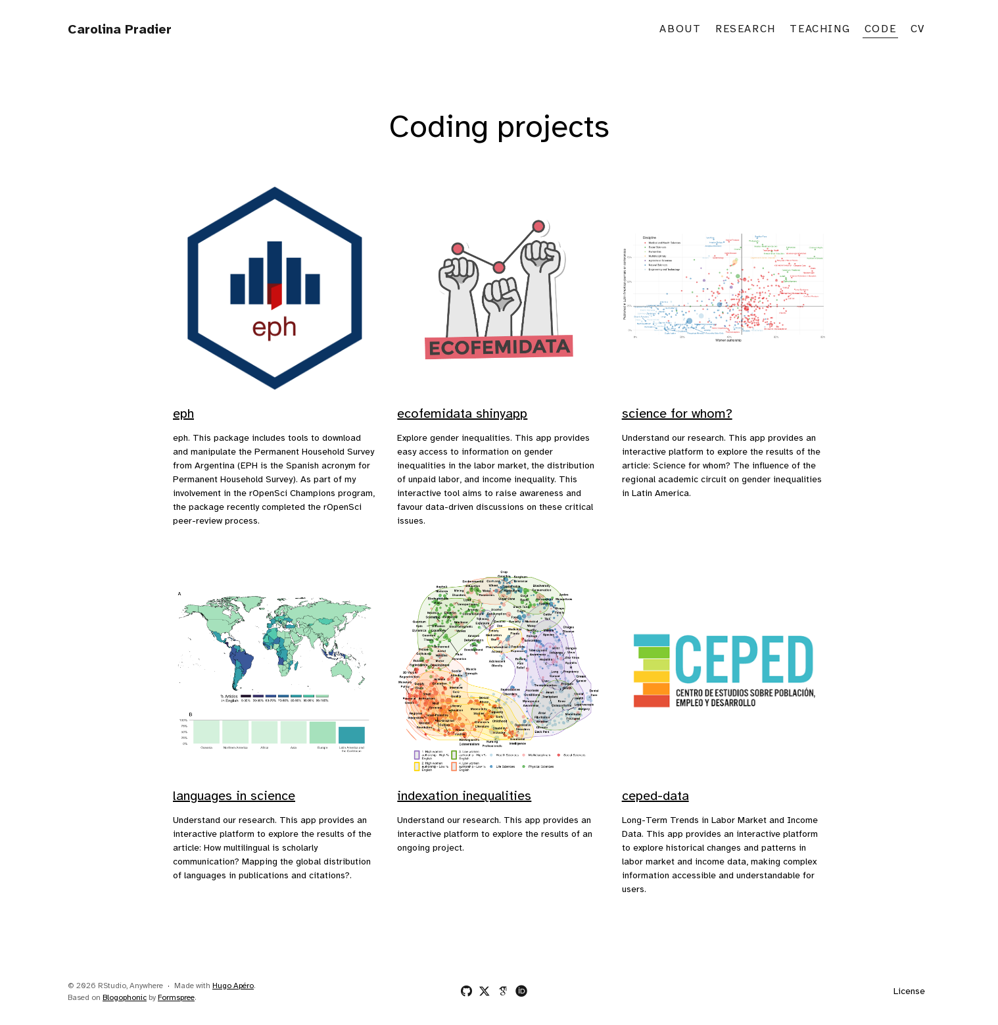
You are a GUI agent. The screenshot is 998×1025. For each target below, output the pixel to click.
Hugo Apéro (233, 986)
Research (745, 29)
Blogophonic (125, 997)
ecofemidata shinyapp (462, 414)
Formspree (176, 997)
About (680, 29)
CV (918, 29)
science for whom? (677, 414)
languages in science (234, 796)
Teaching (820, 29)
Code (880, 29)
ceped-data (655, 796)
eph (183, 414)
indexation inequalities (464, 796)
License (909, 992)
